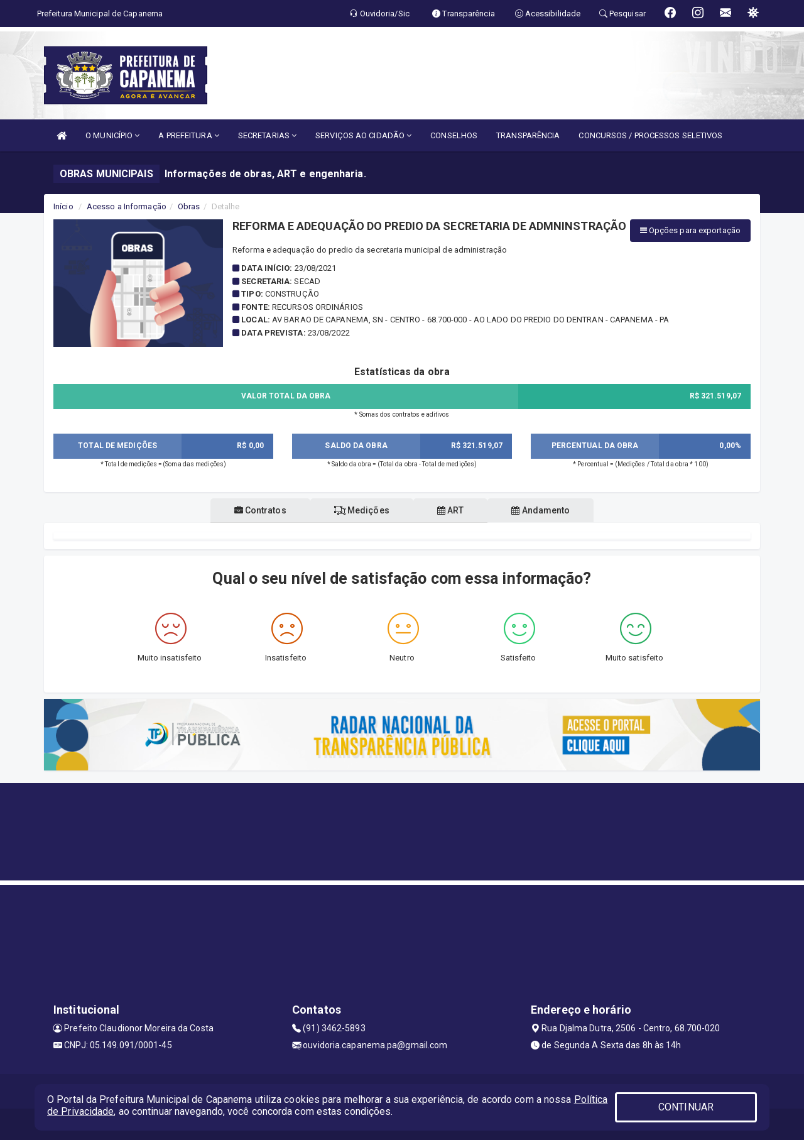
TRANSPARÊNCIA (528, 135)
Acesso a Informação (126, 206)
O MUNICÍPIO (112, 135)
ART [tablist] (453, 510)
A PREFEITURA (188, 135)
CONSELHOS (453, 135)
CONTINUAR (686, 1107)
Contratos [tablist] (253, 510)
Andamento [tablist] (548, 510)
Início (63, 206)
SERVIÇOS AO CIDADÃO (363, 135)
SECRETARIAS (267, 135)
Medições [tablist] (359, 510)
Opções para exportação (690, 230)
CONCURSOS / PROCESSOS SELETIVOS (650, 135)
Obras (189, 206)
